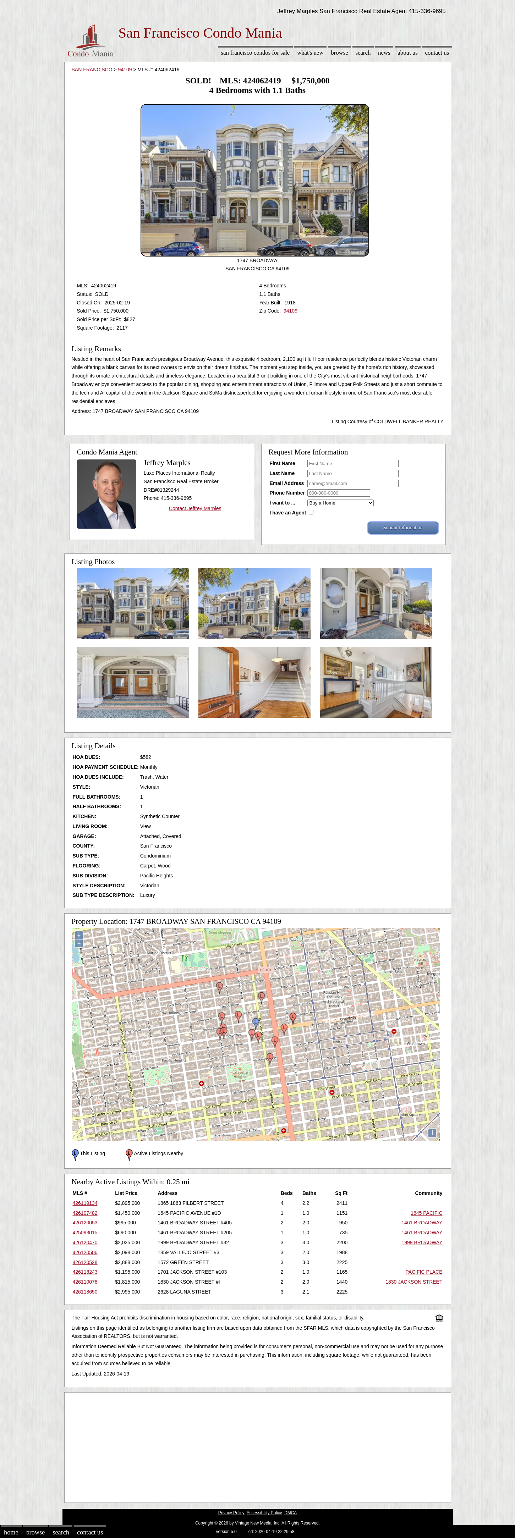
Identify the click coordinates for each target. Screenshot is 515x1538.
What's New (310, 52)
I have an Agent (288, 513)
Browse (339, 52)
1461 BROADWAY (421, 1222)
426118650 (85, 1292)
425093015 (85, 1232)
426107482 (85, 1213)
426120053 (85, 1222)
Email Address (287, 483)
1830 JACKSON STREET (413, 1282)
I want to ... (282, 503)
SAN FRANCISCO (92, 69)
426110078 (85, 1282)
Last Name (282, 473)
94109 (125, 69)
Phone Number (287, 493)
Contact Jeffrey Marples (195, 508)
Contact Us (437, 52)
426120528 (85, 1262)
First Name (282, 463)
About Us (407, 52)
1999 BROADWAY (421, 1242)
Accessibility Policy (264, 1512)
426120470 (85, 1242)
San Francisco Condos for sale (255, 52)
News (384, 52)
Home (11, 1532)
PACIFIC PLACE (424, 1272)
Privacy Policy (231, 1512)
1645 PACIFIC (426, 1213)
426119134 (85, 1203)
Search (363, 52)
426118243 (85, 1272)
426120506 (85, 1252)
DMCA (290, 1512)
